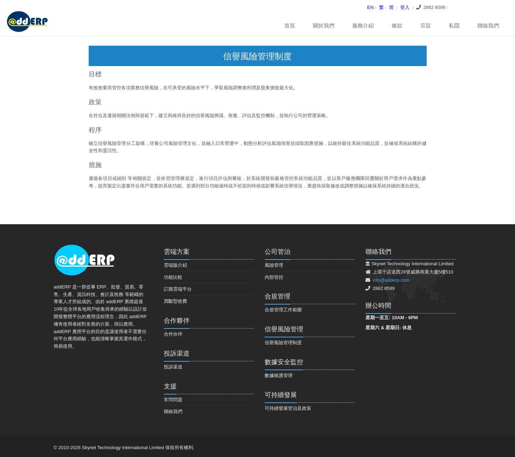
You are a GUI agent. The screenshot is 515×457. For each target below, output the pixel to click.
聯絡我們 (488, 25)
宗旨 (425, 25)
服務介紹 (363, 25)
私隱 (454, 25)
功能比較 (173, 277)
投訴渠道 (173, 367)
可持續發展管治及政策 (288, 408)
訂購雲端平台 (178, 289)
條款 (397, 25)
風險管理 (274, 265)
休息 (407, 327)
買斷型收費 (175, 301)
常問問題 (173, 399)
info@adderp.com (391, 280)
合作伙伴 (173, 334)
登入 (404, 7)
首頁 (289, 25)
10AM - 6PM (405, 317)
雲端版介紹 (175, 265)
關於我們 (323, 25)
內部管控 (274, 277)
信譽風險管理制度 (283, 342)
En (370, 7)
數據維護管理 (279, 375)
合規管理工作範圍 (283, 309)
